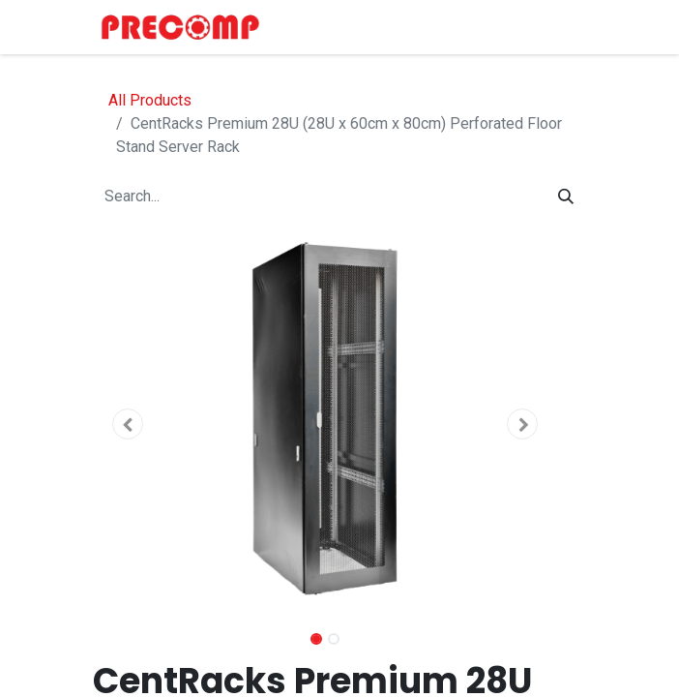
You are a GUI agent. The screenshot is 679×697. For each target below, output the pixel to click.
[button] (127, 424)
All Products (150, 100)
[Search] (566, 196)
